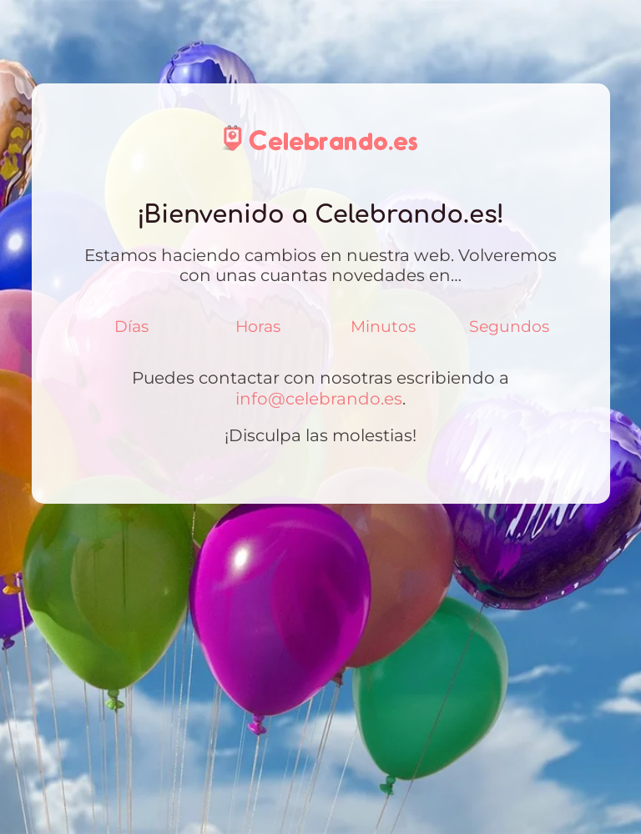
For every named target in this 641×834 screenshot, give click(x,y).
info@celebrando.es (318, 398)
